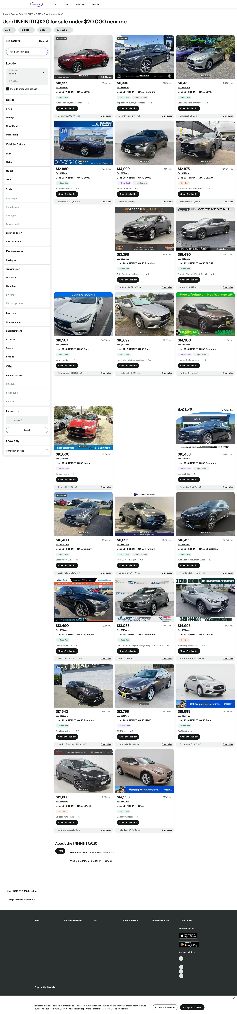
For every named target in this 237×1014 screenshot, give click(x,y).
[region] (118, 1004)
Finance (95, 4)
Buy (55, 4)
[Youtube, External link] (181, 967)
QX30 (38, 14)
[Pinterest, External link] (181, 976)
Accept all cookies (192, 1007)
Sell (66, 4)
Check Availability (67, 108)
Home (5, 14)
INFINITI (29, 14)
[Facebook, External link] (181, 963)
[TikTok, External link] (181, 958)
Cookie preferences (165, 1007)
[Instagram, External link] (181, 971)
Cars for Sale (17, 14)
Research (80, 4)
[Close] (233, 998)
